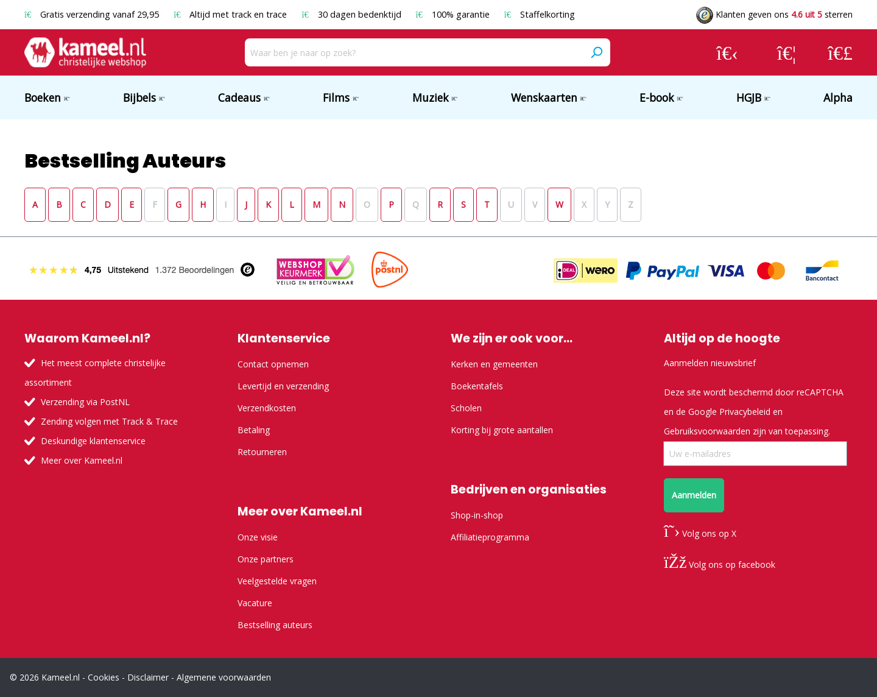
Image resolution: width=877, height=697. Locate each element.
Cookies (103, 677)
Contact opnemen (273, 364)
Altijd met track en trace (231, 14)
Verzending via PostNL (85, 402)
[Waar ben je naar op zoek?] (414, 52)
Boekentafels (477, 386)
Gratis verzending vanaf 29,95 (92, 14)
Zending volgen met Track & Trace (109, 421)
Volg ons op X (700, 533)
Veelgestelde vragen (277, 581)
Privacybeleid (744, 411)
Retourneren (262, 452)
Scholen (466, 408)
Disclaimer (148, 677)
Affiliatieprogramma (490, 537)
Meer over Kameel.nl (81, 460)
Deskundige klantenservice (93, 441)
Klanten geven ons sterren (774, 14)
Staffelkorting (539, 14)
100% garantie (454, 14)
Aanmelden (694, 495)
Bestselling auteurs (275, 625)
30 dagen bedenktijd (352, 14)
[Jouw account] (727, 52)
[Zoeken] (596, 52)
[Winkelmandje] (840, 52)
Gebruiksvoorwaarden (707, 431)
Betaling (254, 430)
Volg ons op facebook (719, 564)
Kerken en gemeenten (494, 364)
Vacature (255, 603)
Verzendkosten (267, 408)
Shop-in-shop (477, 515)
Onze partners (266, 559)
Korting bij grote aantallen (502, 430)
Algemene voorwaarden (224, 677)
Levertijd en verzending (283, 386)
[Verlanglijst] (786, 52)
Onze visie (258, 537)
